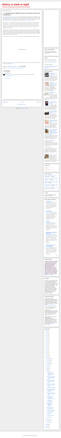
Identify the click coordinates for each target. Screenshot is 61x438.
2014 (47, 350)
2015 (47, 348)
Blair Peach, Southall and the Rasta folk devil (50, 381)
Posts (46, 167)
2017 (47, 345)
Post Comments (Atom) (24, 108)
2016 (47, 347)
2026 (47, 330)
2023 (47, 335)
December (49, 358)
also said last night (10, 62)
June (48, 368)
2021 (47, 339)
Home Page (47, 53)
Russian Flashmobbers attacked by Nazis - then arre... (51, 390)
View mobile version (22, 104)
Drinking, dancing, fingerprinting (50, 408)
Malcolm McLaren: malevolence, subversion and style (51, 397)
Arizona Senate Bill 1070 (29, 20)
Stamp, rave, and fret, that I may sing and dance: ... (51, 384)
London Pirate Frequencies (49, 401)
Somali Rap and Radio (51, 387)
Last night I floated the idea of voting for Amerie (11, 16)
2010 (47, 357)
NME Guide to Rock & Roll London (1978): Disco (54, 121)
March (48, 419)
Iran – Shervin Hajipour (50, 246)
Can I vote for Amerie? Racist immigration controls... (51, 377)
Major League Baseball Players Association (14, 74)
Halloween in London (53, 154)
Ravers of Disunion (50, 415)
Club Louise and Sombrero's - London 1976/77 (53, 102)
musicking (46, 280)
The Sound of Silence (49, 147)
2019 (47, 342)
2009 (47, 424)
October (48, 361)
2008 (47, 426)
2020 (47, 340)
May (48, 369)
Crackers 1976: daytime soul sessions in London (54, 74)
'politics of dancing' (49, 274)
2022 (47, 337)
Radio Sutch (49, 417)
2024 (47, 334)
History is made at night (15, 4)
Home (22, 102)
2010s (7, 67)
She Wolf (12, 36)
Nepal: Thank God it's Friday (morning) (51, 411)
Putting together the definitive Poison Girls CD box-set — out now (51, 235)
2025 (47, 332)
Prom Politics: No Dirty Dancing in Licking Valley (51, 393)
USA (23, 67)
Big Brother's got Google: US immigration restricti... (50, 404)
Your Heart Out (49, 201)
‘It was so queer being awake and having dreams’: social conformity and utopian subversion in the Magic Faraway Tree (51, 132)
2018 (47, 343)
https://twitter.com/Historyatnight (50, 61)
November (49, 360)
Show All (57, 255)
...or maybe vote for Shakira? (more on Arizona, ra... (50, 373)
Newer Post (5, 102)
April (48, 371)
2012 (47, 353)
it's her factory (49, 211)
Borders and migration (15, 67)
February (48, 420)
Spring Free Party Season (50, 413)
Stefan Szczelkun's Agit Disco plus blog (50, 245)
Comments (47, 169)
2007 (47, 427)
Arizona (9, 67)
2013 (47, 352)
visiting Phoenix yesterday (9, 20)
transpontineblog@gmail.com (50, 305)
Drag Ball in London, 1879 (49, 140)
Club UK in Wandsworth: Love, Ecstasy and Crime (53, 83)
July (48, 366)
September (49, 363)
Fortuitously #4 (48, 202)
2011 (47, 355)
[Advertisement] (22, 90)
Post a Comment (7, 78)
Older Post (38, 102)
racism (20, 67)
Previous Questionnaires (50, 324)
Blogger (36, 435)
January (48, 422)
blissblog (48, 221)
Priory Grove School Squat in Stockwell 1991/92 (53, 111)
